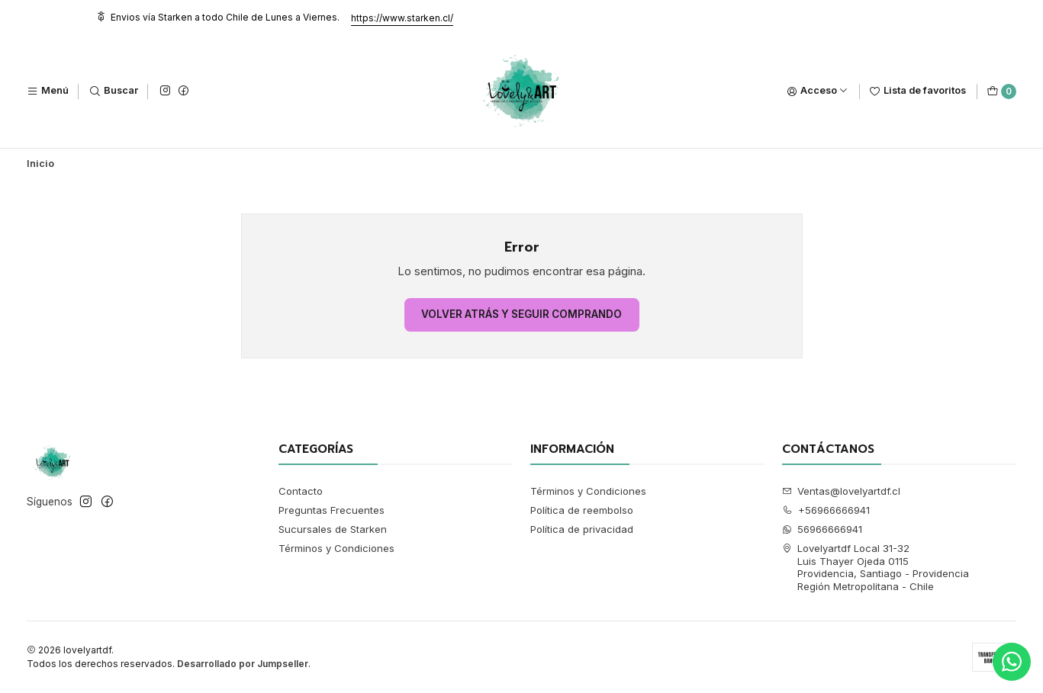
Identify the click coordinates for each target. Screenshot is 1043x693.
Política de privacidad (581, 529)
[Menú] (48, 91)
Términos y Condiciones (336, 548)
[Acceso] (817, 91)
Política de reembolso (581, 510)
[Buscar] (113, 91)
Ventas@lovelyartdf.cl (841, 491)
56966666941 (822, 529)
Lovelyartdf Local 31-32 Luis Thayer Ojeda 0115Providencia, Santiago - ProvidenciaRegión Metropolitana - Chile (876, 567)
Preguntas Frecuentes (331, 510)
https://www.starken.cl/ (402, 18)
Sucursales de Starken (332, 529)
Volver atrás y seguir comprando (521, 314)
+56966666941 (826, 510)
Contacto (300, 491)
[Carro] (1001, 91)
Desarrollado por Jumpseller (242, 663)
